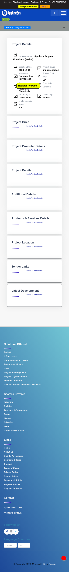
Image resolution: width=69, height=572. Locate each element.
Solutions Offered (12, 460)
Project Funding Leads (15, 372)
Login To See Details (35, 126)
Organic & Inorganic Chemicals (24, 89)
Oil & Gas (8, 422)
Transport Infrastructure (16, 410)
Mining (7, 418)
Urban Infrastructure (14, 430)
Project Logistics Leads (15, 376)
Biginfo (52, 564)
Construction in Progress (26, 77)
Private (46, 97)
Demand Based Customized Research (22, 384)
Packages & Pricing (39, 2)
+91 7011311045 (57, 2)
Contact (8, 464)
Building (8, 406)
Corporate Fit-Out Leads (16, 360)
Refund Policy (11, 476)
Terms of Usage (11, 468)
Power (7, 414)
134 (44, 80)
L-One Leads (10, 356)
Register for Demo (27, 85)
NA (20, 107)
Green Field (25, 97)
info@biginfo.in (13, 513)
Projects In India (12, 484)
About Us (7, 2)
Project (7, 352)
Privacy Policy (11, 472)
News (6, 368)
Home (8, 27)
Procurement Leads (13, 364)
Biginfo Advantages (21, 2)
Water (7, 426)
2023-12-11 (24, 70)
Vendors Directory (13, 380)
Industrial (8, 402)
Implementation (51, 70)
